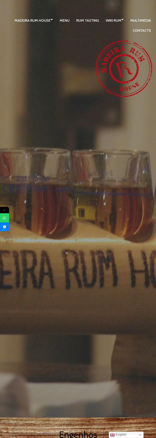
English (118, 434)
